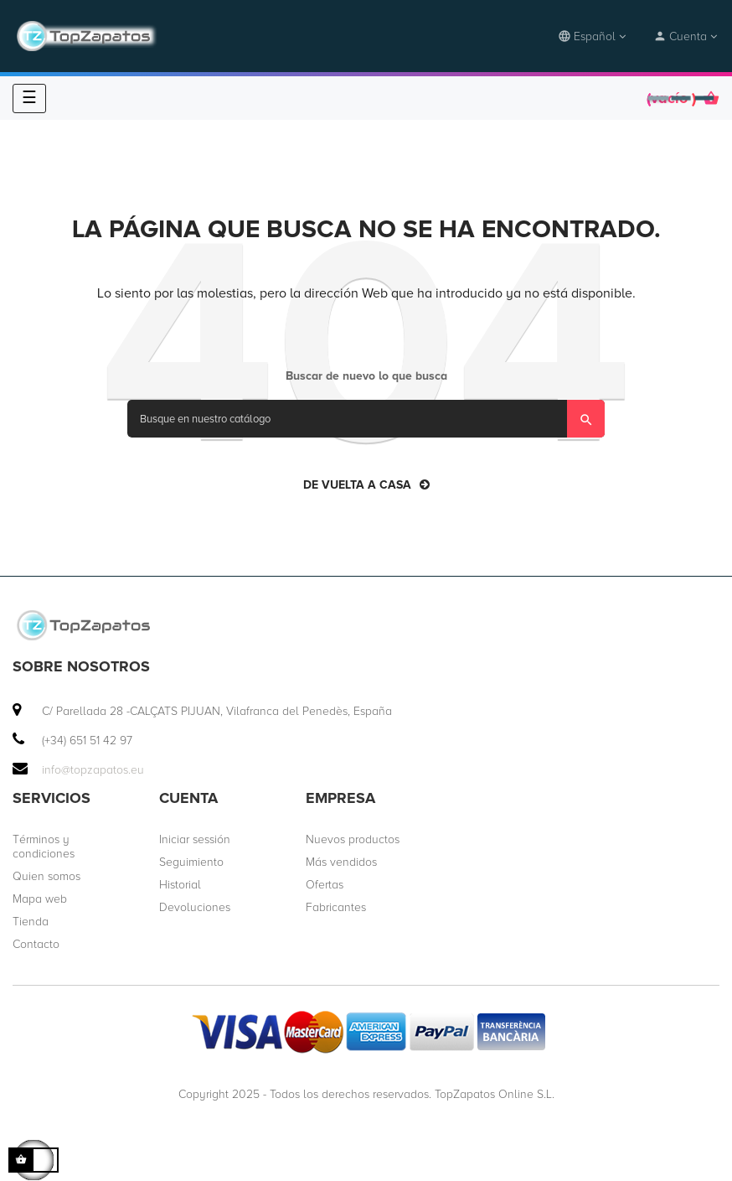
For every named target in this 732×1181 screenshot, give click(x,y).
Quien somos (46, 876)
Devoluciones (194, 907)
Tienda (31, 921)
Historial (180, 885)
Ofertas (324, 885)
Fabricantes (336, 907)
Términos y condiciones (44, 846)
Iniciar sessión (194, 839)
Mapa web (40, 899)
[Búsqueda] (366, 419)
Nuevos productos (353, 839)
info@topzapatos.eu (93, 770)
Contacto (36, 944)
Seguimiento (191, 862)
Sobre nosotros (81, 666)
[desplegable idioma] (593, 36)
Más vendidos (341, 862)
